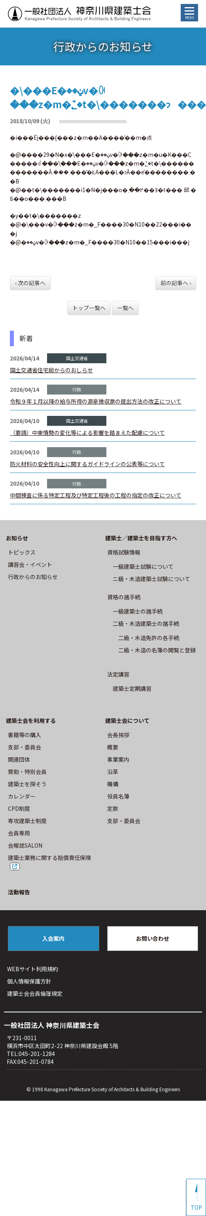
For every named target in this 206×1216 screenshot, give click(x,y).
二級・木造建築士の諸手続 (146, 623)
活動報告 (19, 892)
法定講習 (118, 674)
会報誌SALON (25, 845)
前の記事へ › (176, 283)
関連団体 (19, 759)
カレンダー (22, 796)
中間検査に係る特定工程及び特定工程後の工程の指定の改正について (95, 495)
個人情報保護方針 (29, 981)
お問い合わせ (152, 938)
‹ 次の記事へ (30, 283)
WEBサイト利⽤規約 (32, 969)
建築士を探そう (27, 784)
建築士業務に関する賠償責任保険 (49, 857)
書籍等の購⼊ (24, 735)
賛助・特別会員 (27, 772)
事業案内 (118, 759)
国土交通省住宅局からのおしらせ (51, 370)
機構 (112, 784)
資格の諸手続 (123, 597)
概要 (112, 747)
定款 (112, 808)
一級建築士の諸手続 (138, 611)
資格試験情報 (123, 552)
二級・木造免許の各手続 (148, 638)
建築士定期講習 (132, 688)
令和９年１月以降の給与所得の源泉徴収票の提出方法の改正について (95, 401)
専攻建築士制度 (27, 821)
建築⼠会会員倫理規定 (34, 993)
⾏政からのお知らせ (33, 577)
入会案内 (53, 938)
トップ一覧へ (89, 308)
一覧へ (125, 308)
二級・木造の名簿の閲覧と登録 (157, 650)
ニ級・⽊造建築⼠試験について (151, 579)
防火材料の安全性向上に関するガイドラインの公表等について (87, 464)
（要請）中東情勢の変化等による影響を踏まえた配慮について (87, 432)
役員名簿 (118, 796)
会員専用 (19, 833)
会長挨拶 (118, 735)
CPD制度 (19, 808)
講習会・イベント (30, 564)
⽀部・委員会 (24, 747)
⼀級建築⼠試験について (143, 566)
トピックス (22, 552)
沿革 (112, 772)
